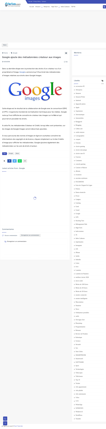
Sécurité (78, 344)
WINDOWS (79, 408)
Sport (77, 365)
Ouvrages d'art (80, 320)
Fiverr (77, 196)
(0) (66, 62)
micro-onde (79, 281)
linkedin (78, 259)
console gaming (80, 164)
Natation (78, 305)
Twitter (78, 383)
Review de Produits (82, 334)
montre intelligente (81, 298)
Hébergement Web (81, 224)
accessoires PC (80, 86)
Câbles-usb (79, 129)
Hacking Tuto (80, 220)
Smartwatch (79, 358)
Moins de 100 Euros (82, 284)
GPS (77, 217)
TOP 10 (73, 7)
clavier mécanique (81, 150)
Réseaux (78, 330)
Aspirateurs (79, 111)
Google (14, 53)
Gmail (78, 210)
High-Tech (54, 7)
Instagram (79, 245)
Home (5, 53)
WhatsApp (79, 404)
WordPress (79, 415)
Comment (79, 160)
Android (78, 100)
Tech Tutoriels (18, 426)
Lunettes (78, 270)
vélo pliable (79, 390)
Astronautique (80, 114)
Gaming (78, 203)
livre (77, 266)
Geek (77, 206)
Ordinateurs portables (82, 312)
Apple (77, 107)
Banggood (79, 121)
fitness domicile (80, 192)
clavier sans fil (80, 153)
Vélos (77, 397)
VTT (77, 401)
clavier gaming (80, 146)
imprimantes (79, 242)
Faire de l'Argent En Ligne (84, 185)
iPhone (78, 252)
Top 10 (78, 380)
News (17, 153)
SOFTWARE (80, 362)
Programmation (80, 327)
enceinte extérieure (81, 178)
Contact (44, 1)
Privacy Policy (37, 1)
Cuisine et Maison (81, 167)
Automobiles (80, 118)
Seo (77, 348)
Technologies (80, 369)
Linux (77, 263)
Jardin (77, 256)
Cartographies (80, 136)
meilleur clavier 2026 (82, 277)
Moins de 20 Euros (81, 288)
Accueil (30, 1)
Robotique (79, 337)
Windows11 (79, 411)
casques (78, 139)
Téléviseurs (79, 376)
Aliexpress (47, 7)
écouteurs (78, 174)
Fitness (78, 189)
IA (76, 235)
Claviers (78, 157)
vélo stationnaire (81, 394)
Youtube (78, 419)
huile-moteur (80, 231)
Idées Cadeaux (65, 7)
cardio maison (80, 132)
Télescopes (79, 373)
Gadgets (78, 199)
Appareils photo (81, 104)
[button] (9, 161)
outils (77, 316)
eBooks (78, 171)
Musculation (79, 302)
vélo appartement (81, 387)
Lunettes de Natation (82, 274)
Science (78, 341)
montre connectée (81, 295)
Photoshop (79, 323)
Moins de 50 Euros (81, 291)
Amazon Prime (80, 97)
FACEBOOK (80, 182)
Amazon (37, 7)
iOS (77, 249)
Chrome (78, 143)
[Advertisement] (53, 26)
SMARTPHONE (81, 355)
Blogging (78, 125)
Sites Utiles (79, 351)
